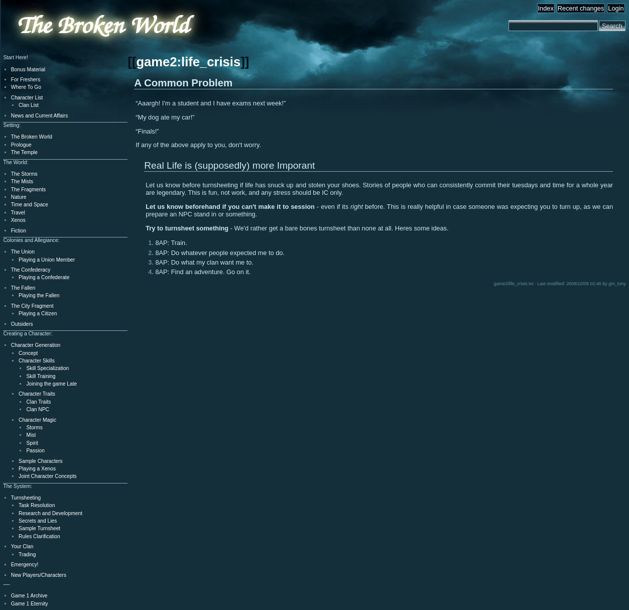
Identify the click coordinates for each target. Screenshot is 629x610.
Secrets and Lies (38, 521)
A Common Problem (183, 82)
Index (546, 8)
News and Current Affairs (39, 115)
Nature (19, 197)
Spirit (32, 443)
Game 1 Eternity (29, 603)
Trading (27, 554)
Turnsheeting (26, 498)
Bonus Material (28, 69)
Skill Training (40, 376)
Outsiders (22, 324)
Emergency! (25, 564)
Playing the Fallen (39, 295)
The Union (23, 252)
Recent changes (581, 8)
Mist (31, 435)
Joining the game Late (51, 384)
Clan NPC (37, 409)
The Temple (24, 152)
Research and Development (50, 513)
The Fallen (23, 288)
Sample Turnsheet (39, 528)
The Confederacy (31, 270)
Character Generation (35, 345)
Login (615, 8)
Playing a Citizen (38, 313)
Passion (35, 450)
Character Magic (37, 420)
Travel (18, 212)
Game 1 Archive (29, 595)
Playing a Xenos (37, 468)
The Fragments (28, 189)
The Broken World (31, 137)
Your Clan (22, 546)
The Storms (24, 174)
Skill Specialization (47, 368)
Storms (34, 427)
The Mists (22, 181)
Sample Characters (41, 461)
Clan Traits (38, 402)
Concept (28, 353)
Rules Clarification (39, 536)
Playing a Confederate (44, 277)
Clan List (29, 105)
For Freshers (26, 79)
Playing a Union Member (47, 260)
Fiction (18, 230)
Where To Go (26, 87)
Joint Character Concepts (47, 476)
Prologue (21, 145)
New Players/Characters (38, 575)
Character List (27, 97)
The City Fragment (32, 306)
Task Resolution (37, 505)
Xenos (18, 220)
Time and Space (29, 204)
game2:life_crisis (188, 62)
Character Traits (37, 394)
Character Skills (37, 360)
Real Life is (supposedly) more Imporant (229, 165)
